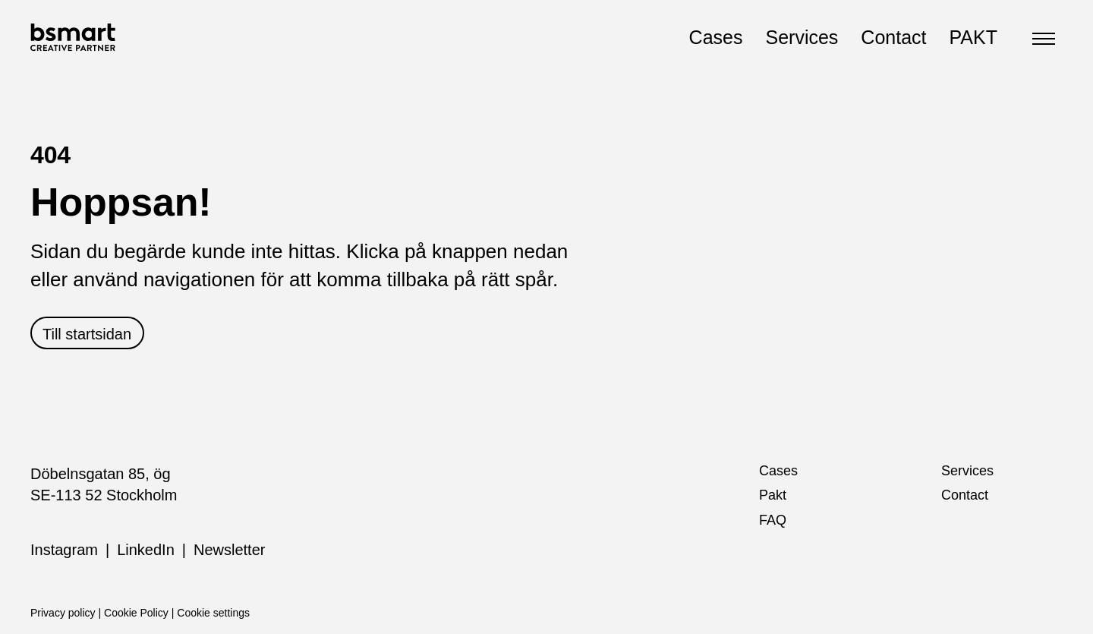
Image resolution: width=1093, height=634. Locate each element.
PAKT (973, 37)
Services (801, 37)
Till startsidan (87, 334)
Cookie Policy (136, 613)
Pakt (772, 495)
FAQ (772, 520)
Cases (716, 37)
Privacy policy (63, 613)
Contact (893, 37)
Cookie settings (213, 613)
